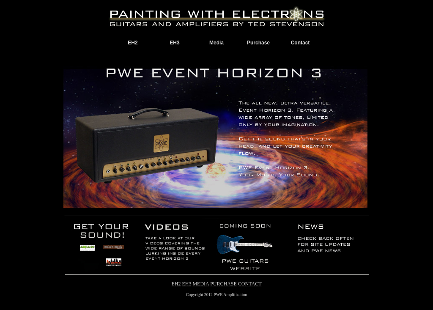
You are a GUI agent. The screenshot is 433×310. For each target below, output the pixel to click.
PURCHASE (223, 284)
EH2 (132, 43)
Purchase (258, 43)
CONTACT (250, 284)
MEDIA (200, 284)
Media (216, 43)
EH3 (174, 43)
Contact (300, 43)
